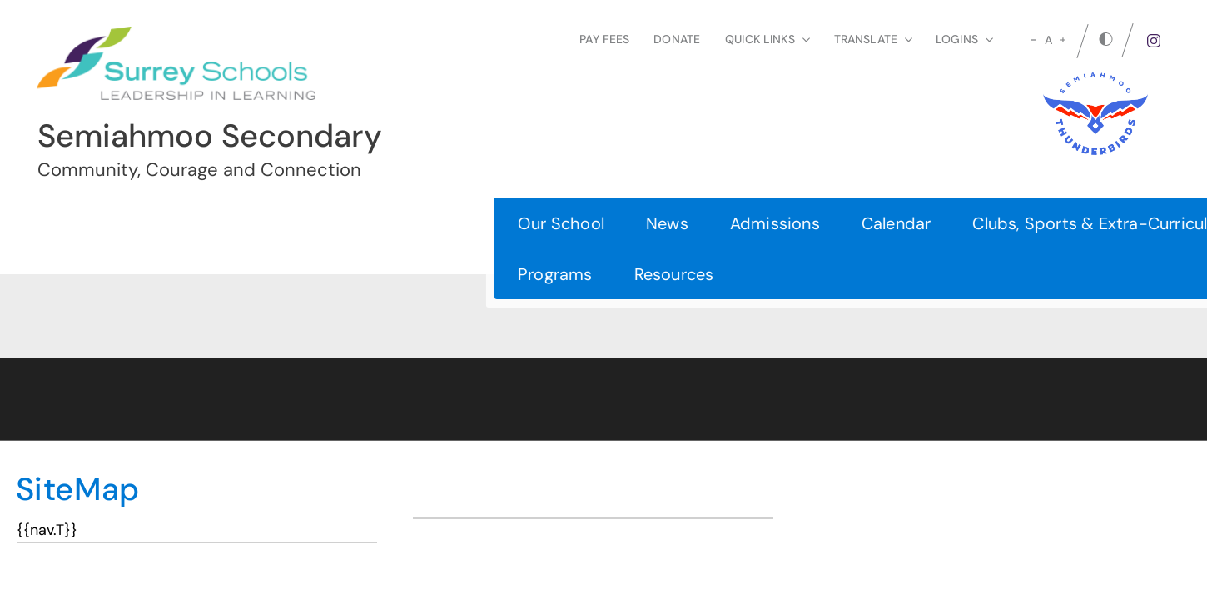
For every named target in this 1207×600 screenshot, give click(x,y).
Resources (205, 274)
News (197, 223)
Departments (846, 223)
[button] (1157, 248)
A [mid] (1048, 40)
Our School (91, 223)
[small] (1034, 40)
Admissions (305, 223)
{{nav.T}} (47, 530)
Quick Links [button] (767, 39)
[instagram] (1154, 41)
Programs (85, 274)
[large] (1063, 40)
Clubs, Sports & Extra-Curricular (628, 223)
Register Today (1044, 249)
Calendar (427, 223)
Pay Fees (604, 39)
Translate (873, 39)
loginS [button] (964, 39)
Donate (676, 39)
